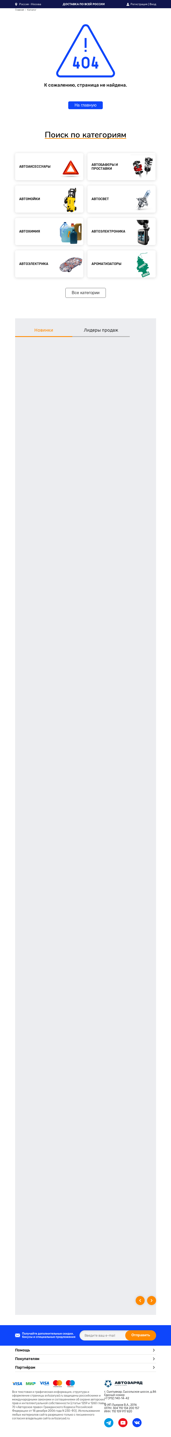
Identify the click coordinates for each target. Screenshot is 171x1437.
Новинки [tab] (38, 330)
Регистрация (139, 4)
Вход (153, 4)
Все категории (85, 293)
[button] (28, 4)
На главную (85, 105)
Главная (19, 10)
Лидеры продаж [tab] (85, 330)
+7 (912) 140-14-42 (116, 1398)
